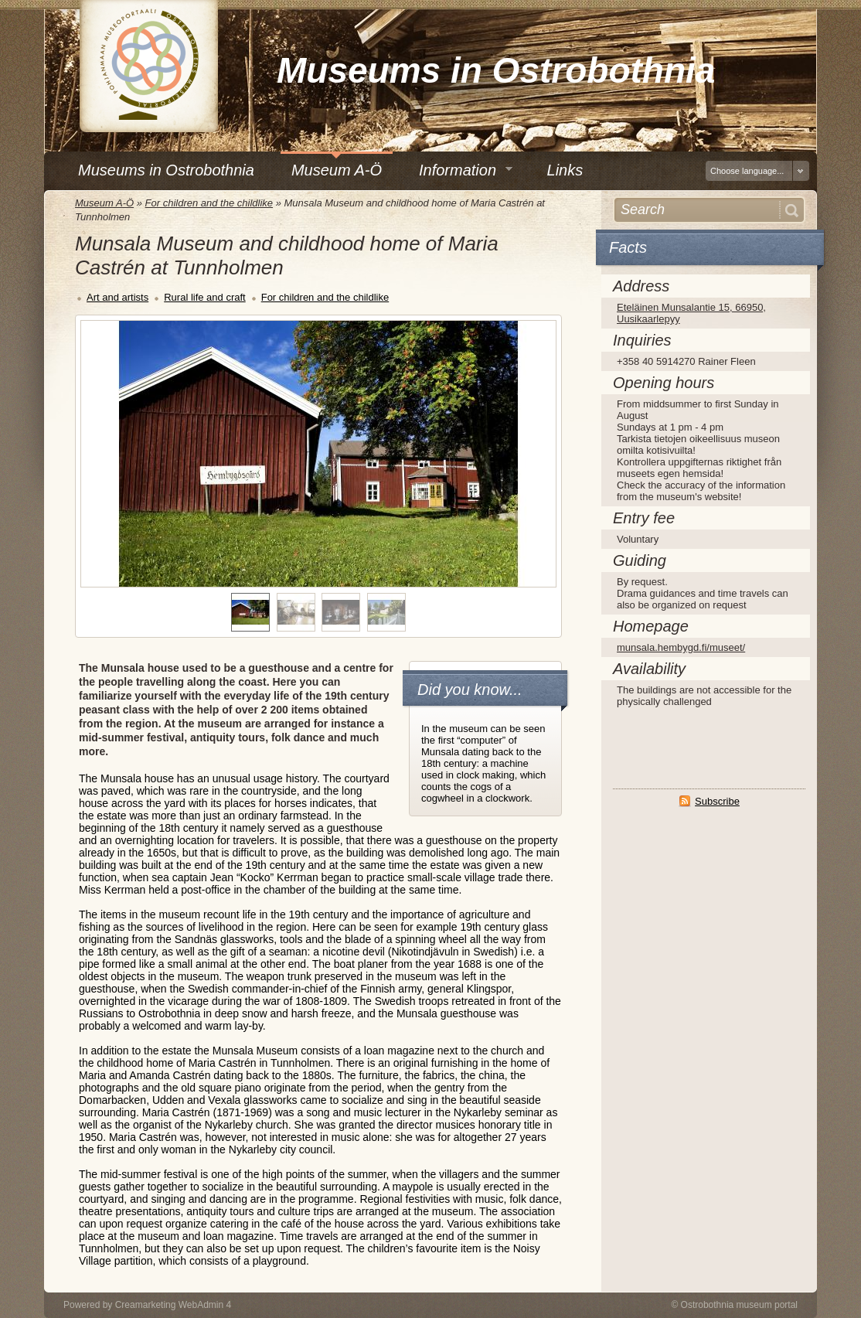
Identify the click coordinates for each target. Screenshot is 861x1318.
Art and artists (117, 297)
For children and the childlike (209, 203)
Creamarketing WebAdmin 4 (173, 1304)
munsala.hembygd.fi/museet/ (681, 647)
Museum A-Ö (104, 203)
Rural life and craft (205, 297)
